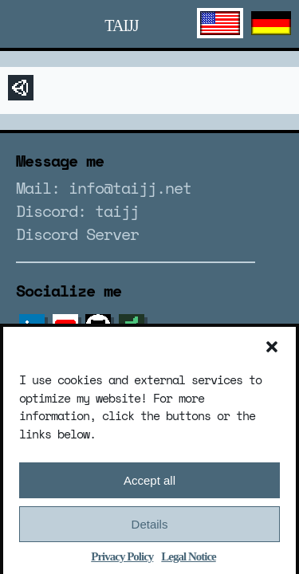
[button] (272, 350)
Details (150, 527)
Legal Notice (188, 559)
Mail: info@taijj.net (103, 187)
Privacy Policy (122, 559)
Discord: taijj (77, 210)
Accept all (149, 483)
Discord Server (77, 234)
